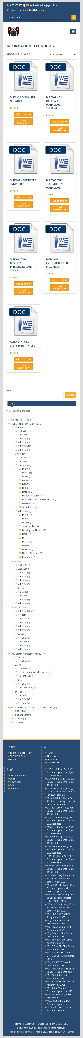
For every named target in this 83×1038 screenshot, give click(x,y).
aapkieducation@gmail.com (44, 5)
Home (50, 752)
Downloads (15, 781)
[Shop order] (61, 54)
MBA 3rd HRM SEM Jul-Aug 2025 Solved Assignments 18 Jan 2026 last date (61, 801)
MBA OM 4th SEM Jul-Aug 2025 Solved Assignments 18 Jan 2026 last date (61, 791)
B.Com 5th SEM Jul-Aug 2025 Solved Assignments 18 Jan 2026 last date (61, 782)
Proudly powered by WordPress (24, 1031)
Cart (12, 785)
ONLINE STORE (55, 762)
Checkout (14, 788)
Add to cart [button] (22, 114)
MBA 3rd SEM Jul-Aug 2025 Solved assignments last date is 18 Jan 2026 (60, 888)
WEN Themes (67, 1031)
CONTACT (52, 759)
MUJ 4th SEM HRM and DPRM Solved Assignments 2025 (60, 955)
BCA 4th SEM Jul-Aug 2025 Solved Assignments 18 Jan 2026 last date (60, 772)
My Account (14, 17)
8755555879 (17, 5)
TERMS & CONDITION (21, 752)
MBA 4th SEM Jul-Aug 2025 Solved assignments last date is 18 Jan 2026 (60, 878)
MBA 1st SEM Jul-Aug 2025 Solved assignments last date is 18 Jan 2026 (60, 907)
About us (51, 756)
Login (13, 778)
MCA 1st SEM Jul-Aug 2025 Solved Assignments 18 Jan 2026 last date (60, 830)
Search (10, 390)
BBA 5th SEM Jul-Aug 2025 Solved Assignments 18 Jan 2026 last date (60, 868)
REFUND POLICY (18, 756)
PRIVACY (14, 759)
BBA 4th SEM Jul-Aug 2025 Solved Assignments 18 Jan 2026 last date (60, 859)
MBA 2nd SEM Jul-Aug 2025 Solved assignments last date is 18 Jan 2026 (60, 897)
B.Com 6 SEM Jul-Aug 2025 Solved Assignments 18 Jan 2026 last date (60, 840)
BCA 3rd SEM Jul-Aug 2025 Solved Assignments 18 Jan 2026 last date (60, 820)
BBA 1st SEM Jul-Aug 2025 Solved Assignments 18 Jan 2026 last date (60, 849)
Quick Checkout (22, 121)
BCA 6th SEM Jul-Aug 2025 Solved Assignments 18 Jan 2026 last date (60, 811)
